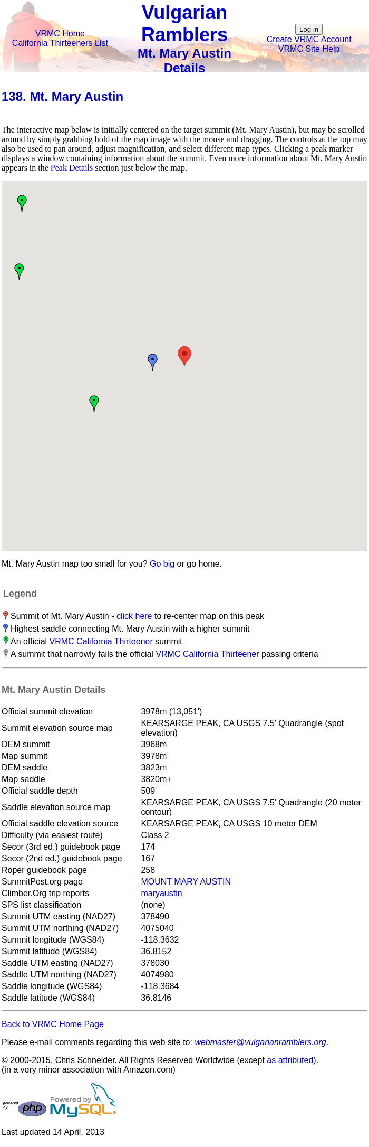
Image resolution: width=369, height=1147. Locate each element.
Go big (162, 563)
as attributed (290, 1060)
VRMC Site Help (308, 48)
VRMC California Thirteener (101, 641)
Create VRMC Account (309, 39)
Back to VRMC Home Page (53, 1024)
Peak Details (72, 167)
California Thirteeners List (60, 43)
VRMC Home (60, 33)
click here (134, 616)
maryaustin (161, 893)
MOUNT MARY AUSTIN (186, 881)
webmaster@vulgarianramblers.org (260, 1042)
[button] (184, 356)
